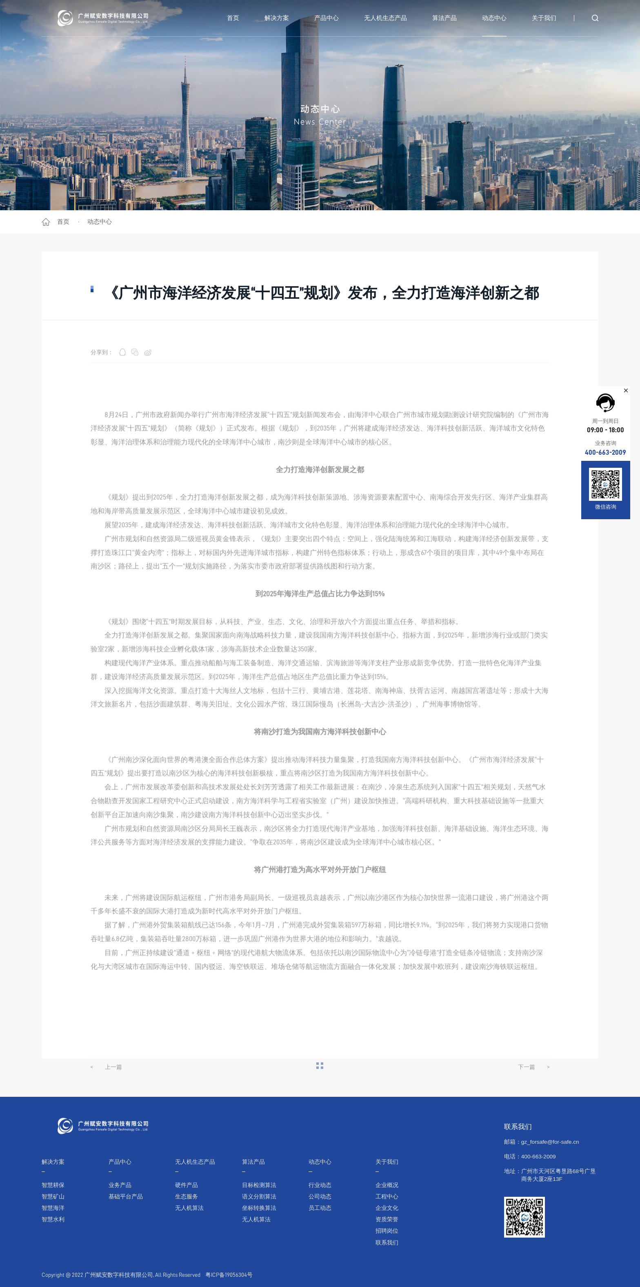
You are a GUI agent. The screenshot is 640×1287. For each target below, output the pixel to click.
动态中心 (99, 221)
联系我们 (387, 1242)
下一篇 (534, 1086)
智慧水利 (53, 1219)
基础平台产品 (126, 1196)
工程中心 (387, 1196)
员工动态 (320, 1208)
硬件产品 (186, 1185)
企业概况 (387, 1185)
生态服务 (186, 1196)
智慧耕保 (53, 1185)
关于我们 (387, 1162)
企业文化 (387, 1208)
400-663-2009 (605, 452)
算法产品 (253, 1162)
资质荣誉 (387, 1219)
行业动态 (320, 1185)
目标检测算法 (259, 1185)
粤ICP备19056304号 (229, 1275)
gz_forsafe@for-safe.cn (550, 1142)
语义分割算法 (259, 1196)
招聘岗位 (387, 1231)
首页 (63, 221)
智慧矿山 (53, 1196)
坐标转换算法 (259, 1208)
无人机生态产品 (195, 1162)
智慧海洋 (53, 1208)
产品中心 (120, 1162)
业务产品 (120, 1185)
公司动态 (320, 1196)
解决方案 (53, 1162)
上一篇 (106, 1086)
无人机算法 (189, 1208)
